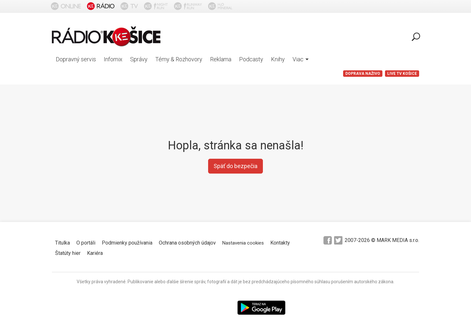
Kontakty (280, 243)
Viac (301, 59)
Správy (139, 59)
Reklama (220, 59)
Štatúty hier (68, 253)
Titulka (62, 243)
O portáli (85, 243)
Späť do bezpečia (235, 166)
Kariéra (95, 253)
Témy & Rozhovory (178, 59)
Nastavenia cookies (243, 243)
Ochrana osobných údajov (187, 243)
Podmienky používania (127, 243)
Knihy (278, 59)
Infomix (113, 59)
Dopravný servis (76, 59)
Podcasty (251, 59)
